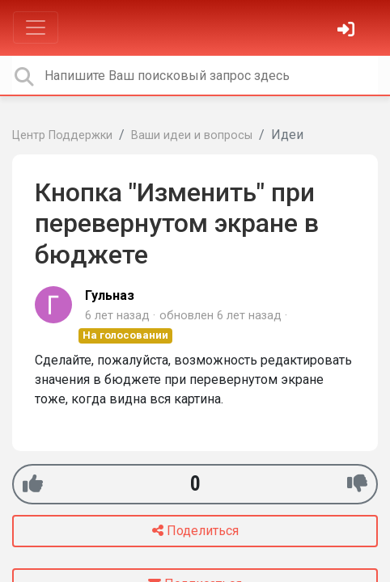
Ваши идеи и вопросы (191, 135)
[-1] (357, 484)
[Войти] (348, 31)
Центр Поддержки (62, 135)
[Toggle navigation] (35, 27)
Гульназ (109, 295)
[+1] (33, 484)
